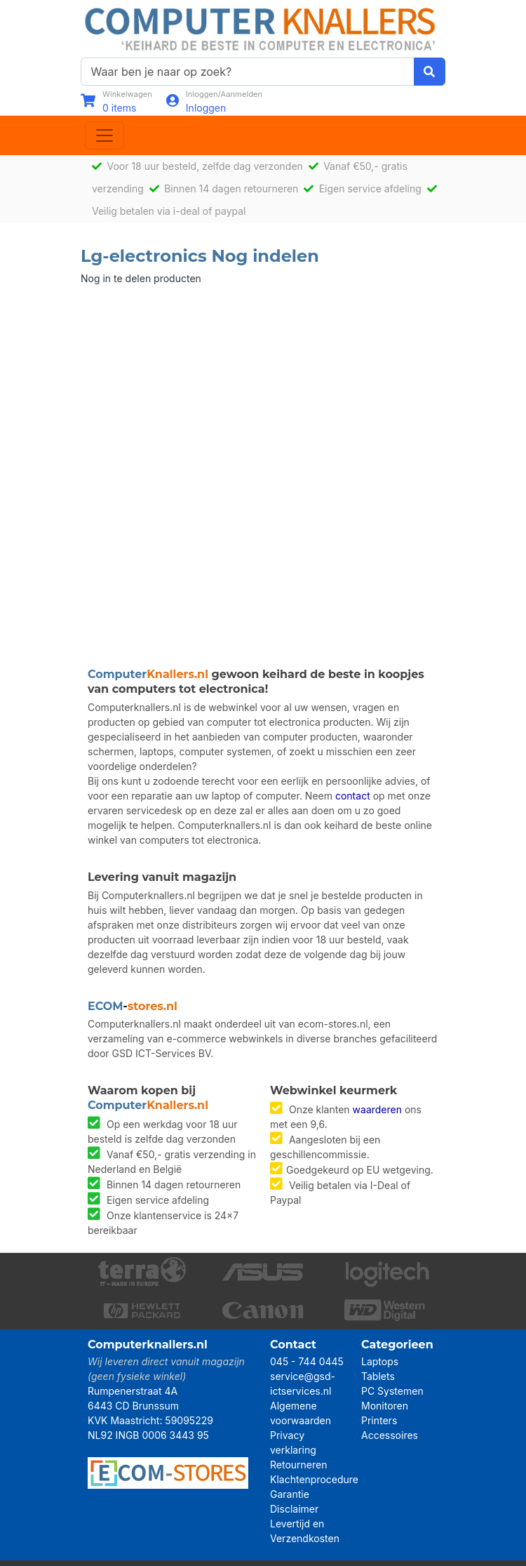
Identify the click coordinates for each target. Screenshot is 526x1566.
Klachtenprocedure (314, 1479)
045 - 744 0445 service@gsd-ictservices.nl (307, 1376)
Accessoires (389, 1435)
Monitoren (384, 1406)
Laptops (379, 1361)
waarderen (377, 1109)
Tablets (378, 1376)
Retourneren (298, 1465)
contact (352, 796)
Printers (379, 1420)
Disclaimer (294, 1509)
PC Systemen (392, 1391)
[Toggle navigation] (104, 135)
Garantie (289, 1494)
